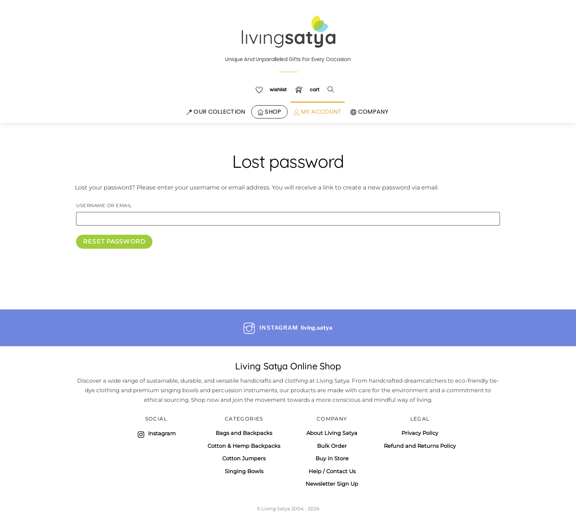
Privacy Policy (420, 433)
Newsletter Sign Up (332, 484)
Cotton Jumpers (244, 458)
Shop (269, 111)
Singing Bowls (244, 471)
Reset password (114, 241)
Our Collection (215, 111)
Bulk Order (332, 446)
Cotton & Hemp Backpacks (244, 446)
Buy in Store (332, 458)
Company (369, 111)
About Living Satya (331, 433)
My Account (318, 111)
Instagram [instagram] (156, 433)
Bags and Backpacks (244, 433)
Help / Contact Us (332, 471)
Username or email (119, 205)
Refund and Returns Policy (420, 446)
